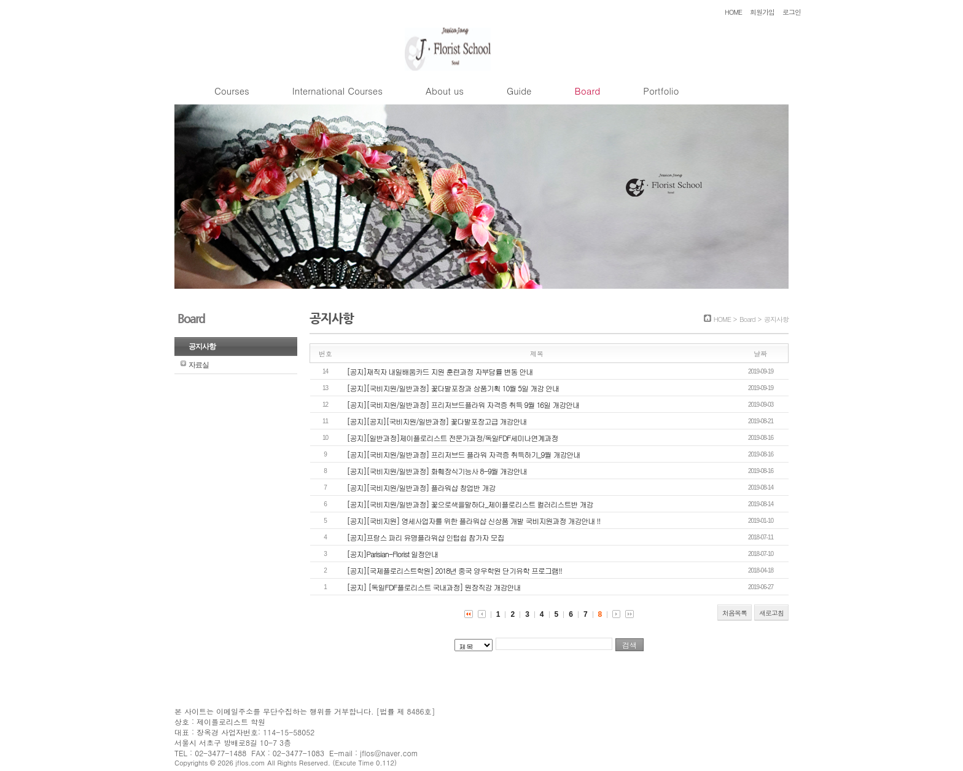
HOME (733, 12)
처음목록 (734, 612)
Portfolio (661, 90)
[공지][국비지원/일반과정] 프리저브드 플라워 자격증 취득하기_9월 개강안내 (463, 454)
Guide (519, 90)
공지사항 (202, 346)
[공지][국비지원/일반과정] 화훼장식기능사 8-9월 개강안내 (437, 471)
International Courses (337, 90)
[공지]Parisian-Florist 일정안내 (393, 554)
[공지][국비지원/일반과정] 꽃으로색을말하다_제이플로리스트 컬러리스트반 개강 (470, 504)
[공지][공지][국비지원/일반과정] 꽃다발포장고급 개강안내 (437, 421)
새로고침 (771, 612)
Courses (231, 90)
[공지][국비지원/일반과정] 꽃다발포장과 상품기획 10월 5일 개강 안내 (453, 388)
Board (587, 90)
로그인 (791, 12)
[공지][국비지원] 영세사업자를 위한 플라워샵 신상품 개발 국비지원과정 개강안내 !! (474, 520)
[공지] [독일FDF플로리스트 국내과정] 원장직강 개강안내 (434, 587)
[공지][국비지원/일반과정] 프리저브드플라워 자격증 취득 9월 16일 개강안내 (463, 404)
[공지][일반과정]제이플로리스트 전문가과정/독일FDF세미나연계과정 (452, 437)
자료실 (199, 365)
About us (445, 90)
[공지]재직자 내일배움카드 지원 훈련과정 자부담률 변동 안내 (440, 371)
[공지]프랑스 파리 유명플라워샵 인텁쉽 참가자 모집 (425, 537)
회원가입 (762, 12)
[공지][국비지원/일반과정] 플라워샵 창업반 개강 (421, 487)
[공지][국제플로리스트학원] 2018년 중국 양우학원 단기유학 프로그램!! (455, 570)
